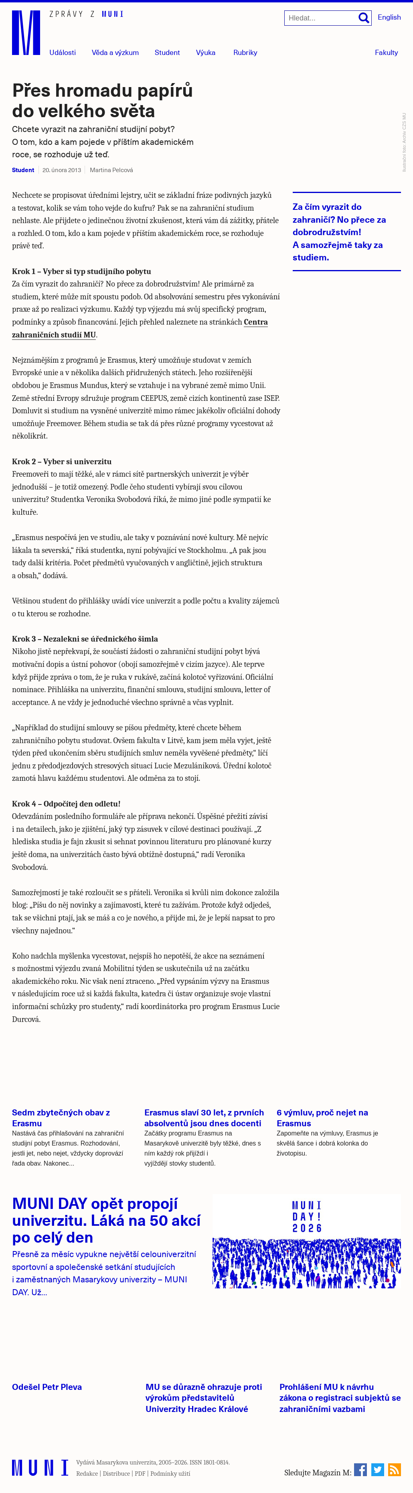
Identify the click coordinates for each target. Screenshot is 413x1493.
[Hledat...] (328, 18)
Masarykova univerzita (126, 1462)
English (389, 17)
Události (62, 52)
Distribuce (116, 1473)
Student (167, 52)
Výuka (206, 52)
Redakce (87, 1473)
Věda (115, 52)
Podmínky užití (170, 1473)
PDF (140, 1473)
